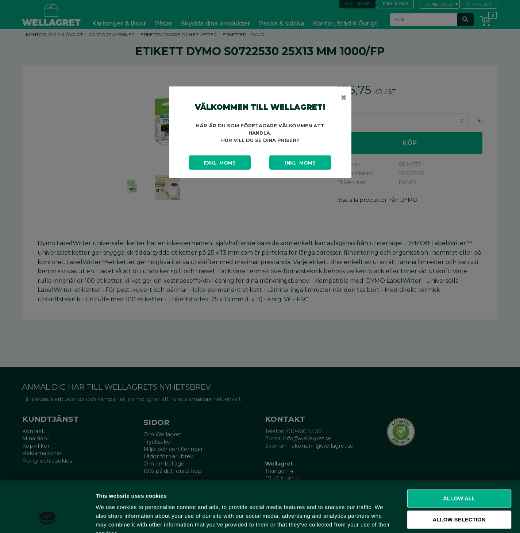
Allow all (459, 454)
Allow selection (459, 475)
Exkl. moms (220, 163)
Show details (383, 518)
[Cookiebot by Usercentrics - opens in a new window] (47, 518)
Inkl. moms (300, 163)
